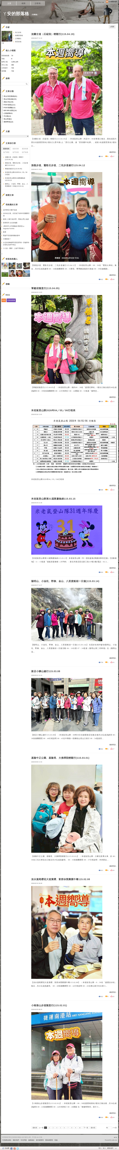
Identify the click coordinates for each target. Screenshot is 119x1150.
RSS (3, 300)
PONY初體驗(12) (9, 107)
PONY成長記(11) (9, 105)
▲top (115, 1137)
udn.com (114, 1140)
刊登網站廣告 (6, 1140)
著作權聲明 (40, 1140)
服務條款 (31, 1140)
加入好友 (18, 32)
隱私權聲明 (49, 1140)
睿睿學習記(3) (8, 122)
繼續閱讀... (113, 152)
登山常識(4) (8, 119)
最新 (112, 26)
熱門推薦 (25, 152)
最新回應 (16, 149)
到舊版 (34, 15)
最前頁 (35, 1128)
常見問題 (24, 1140)
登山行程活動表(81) (10, 96)
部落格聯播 (11, 300)
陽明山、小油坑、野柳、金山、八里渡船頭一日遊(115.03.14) (65, 581)
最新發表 (6, 149)
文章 (9, 3)
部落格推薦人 (12, 259)
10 (80, 1128)
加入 (104, 1148)
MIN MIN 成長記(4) (10, 110)
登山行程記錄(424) (10, 99)
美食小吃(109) (8, 102)
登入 (100, 1148)
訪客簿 (37, 3)
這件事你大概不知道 (10, 210)
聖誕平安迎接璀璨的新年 (11, 235)
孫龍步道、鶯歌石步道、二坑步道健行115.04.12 (58, 165)
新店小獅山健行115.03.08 (45, 671)
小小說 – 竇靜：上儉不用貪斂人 (14, 248)
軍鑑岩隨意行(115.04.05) (45, 288)
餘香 (4, 232)
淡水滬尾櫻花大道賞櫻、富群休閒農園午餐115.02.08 (60, 879)
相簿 (23, 3)
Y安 (3, 43)
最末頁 (93, 1128)
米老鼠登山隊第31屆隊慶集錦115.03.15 (53, 498)
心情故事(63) (8, 113)
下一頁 (85, 1128)
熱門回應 (16, 152)
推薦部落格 (19, 35)
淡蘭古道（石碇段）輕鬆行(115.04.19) (52, 34)
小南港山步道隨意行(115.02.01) (49, 1005)
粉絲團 (7, 1148)
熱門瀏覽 (6, 152)
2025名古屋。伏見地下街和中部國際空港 (16, 214)
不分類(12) (7, 116)
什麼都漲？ (7, 239)
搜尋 (27, 83)
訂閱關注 (18, 38)
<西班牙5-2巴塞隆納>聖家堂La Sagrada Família (13, 227)
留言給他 (18, 42)
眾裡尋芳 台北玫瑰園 (10, 223)
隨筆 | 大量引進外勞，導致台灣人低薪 (16, 219)
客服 (56, 1140)
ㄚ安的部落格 (16, 13)
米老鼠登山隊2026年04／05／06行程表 (53, 410)
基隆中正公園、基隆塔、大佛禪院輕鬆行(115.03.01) (60, 758)
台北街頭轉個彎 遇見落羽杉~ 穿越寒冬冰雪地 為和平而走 (16, 244)
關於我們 (16, 1140)
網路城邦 (110, 1148)
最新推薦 (25, 149)
